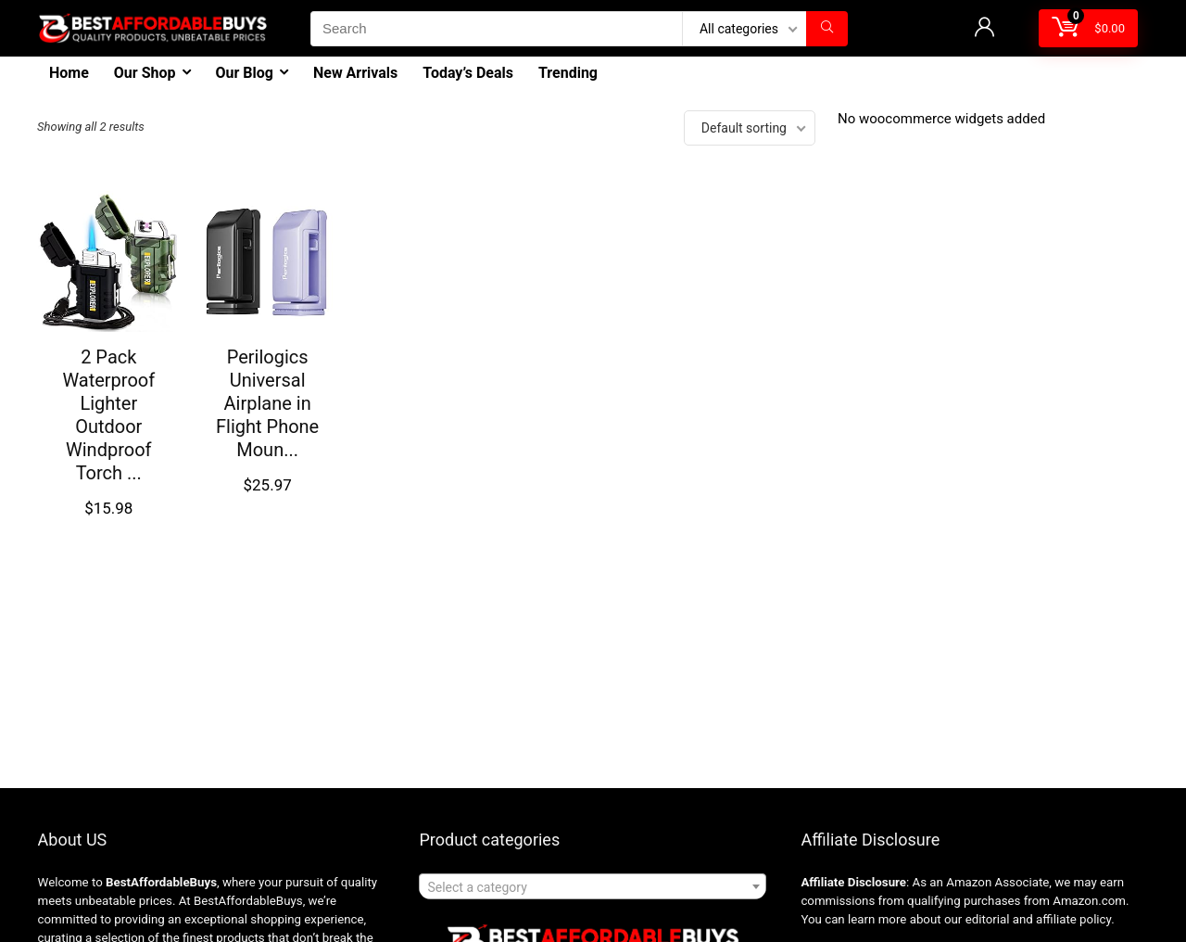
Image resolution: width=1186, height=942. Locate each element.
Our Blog (244, 73)
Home (69, 73)
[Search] (827, 28)
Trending (568, 73)
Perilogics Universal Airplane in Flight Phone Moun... (267, 403)
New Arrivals (355, 73)
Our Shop (145, 73)
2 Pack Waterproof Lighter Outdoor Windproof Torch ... (108, 415)
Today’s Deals (468, 73)
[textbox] (592, 887)
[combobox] (592, 886)
